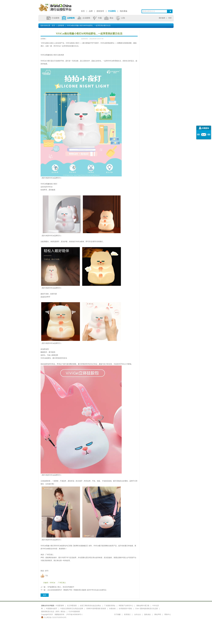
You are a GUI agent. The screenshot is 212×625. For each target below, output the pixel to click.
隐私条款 (147, 614)
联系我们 (127, 614)
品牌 (91, 11)
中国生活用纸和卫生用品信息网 (71, 608)
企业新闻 (83, 18)
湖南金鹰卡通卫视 (142, 606)
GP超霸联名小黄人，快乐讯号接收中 (60, 587)
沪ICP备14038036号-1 (74, 614)
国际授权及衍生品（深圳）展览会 (53, 611)
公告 (120, 18)
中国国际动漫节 (51, 608)
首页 (83, 11)
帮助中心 (167, 614)
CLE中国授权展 (74, 611)
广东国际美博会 (109, 606)
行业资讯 (112, 11)
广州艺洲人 (62, 583)
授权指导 (100, 11)
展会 (108, 18)
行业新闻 (53, 18)
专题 (97, 18)
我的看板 (123, 11)
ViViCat (52, 583)
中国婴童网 (60, 606)
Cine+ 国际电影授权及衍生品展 (146, 608)
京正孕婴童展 (72, 606)
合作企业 (137, 614)
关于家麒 (117, 614)
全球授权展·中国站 (125, 608)
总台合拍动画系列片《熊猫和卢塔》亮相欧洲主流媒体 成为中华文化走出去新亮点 (76, 590)
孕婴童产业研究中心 (126, 606)
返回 (44, 595)
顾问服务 (162, 18)
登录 (170, 18)
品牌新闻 (68, 18)
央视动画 (112, 608)
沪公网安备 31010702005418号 (53, 617)
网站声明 (157, 614)
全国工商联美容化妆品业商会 (90, 606)
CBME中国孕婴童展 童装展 (96, 608)
